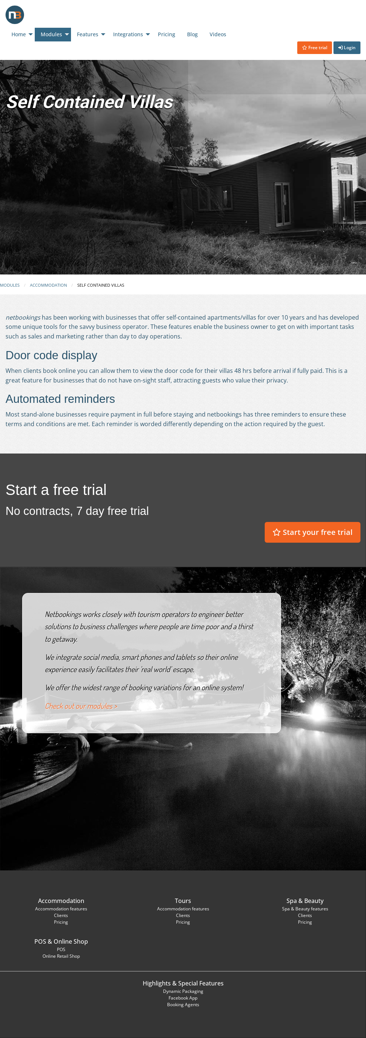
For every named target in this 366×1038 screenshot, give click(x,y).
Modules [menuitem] (51, 34)
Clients (61, 915)
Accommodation (48, 285)
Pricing (61, 922)
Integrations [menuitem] (128, 34)
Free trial (314, 47)
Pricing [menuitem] (166, 34)
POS (40, 941)
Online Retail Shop (61, 956)
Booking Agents (183, 1004)
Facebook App (183, 998)
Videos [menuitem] (218, 34)
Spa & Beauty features (305, 909)
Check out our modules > (81, 706)
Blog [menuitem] (192, 34)
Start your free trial (312, 532)
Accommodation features (61, 909)
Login (347, 47)
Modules (10, 285)
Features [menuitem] (87, 34)
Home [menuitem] (18, 34)
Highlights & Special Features (183, 983)
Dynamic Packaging (183, 991)
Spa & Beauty (305, 901)
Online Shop (71, 941)
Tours (183, 901)
